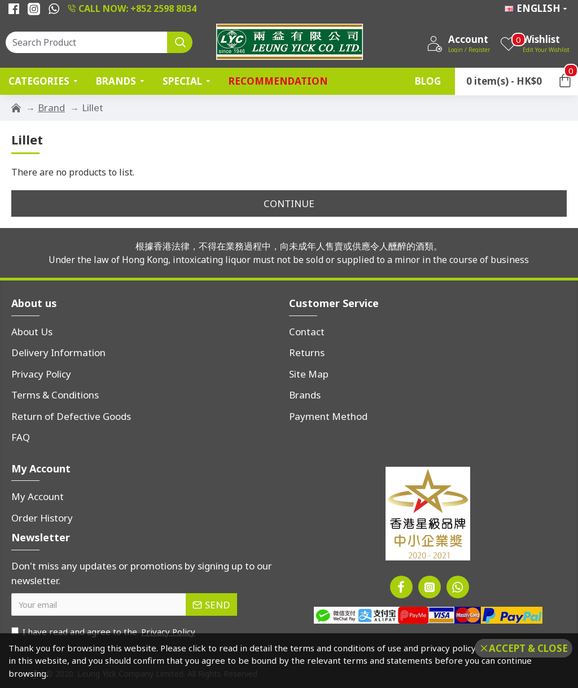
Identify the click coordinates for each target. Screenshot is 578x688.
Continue (289, 203)
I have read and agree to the (104, 631)
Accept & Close (528, 648)
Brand (51, 107)
